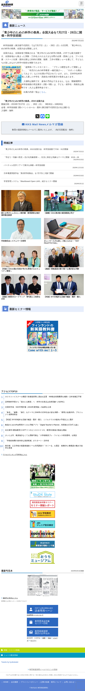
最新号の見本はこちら (10, 598)
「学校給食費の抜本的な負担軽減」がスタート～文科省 (27, 441)
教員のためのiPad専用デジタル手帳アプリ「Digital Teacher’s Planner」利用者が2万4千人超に (42, 425)
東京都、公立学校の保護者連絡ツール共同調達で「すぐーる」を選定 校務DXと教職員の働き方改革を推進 (44, 447)
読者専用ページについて (35, 615)
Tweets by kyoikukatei (9, 662)
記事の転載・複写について (51, 682)
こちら (43, 92)
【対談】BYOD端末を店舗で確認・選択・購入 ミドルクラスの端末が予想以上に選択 (39, 420)
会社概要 (14, 682)
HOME (5, 682)
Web (49, 638)
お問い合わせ (69, 682)
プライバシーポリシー (29, 682)
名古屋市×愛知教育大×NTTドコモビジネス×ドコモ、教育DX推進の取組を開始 (35, 430)
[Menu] (81, 3)
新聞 (43, 638)
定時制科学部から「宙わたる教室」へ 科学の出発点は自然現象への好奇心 (35, 402)
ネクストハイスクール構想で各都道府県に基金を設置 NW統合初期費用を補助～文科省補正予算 (43, 397)
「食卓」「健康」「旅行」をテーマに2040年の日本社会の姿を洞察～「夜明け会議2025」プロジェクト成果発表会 (44, 413)
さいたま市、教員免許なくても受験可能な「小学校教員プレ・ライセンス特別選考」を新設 (41, 435)
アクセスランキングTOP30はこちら (15, 454)
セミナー (33, 640)
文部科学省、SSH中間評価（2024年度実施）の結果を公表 (28, 407)
